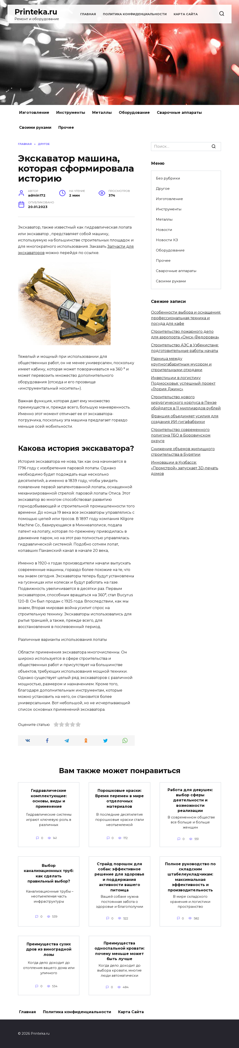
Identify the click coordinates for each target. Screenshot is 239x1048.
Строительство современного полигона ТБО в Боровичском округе (181, 435)
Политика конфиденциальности (135, 14)
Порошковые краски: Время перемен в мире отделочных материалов (119, 798)
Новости (164, 229)
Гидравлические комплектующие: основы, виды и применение (49, 798)
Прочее (66, 127)
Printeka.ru (35, 11)
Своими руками (35, 127)
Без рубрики (168, 178)
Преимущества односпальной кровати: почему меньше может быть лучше (119, 951)
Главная (88, 14)
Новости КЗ (167, 240)
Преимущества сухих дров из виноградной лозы (48, 949)
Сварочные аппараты (179, 112)
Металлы (102, 112)
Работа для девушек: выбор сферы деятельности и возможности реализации (190, 800)
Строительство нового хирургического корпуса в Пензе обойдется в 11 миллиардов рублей (186, 402)
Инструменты (70, 112)
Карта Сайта (186, 14)
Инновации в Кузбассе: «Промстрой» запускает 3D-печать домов (184, 468)
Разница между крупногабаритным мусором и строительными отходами (181, 364)
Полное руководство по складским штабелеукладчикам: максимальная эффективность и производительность (190, 876)
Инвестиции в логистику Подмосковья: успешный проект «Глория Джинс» (183, 383)
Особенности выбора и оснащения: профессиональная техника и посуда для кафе (186, 318)
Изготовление (34, 112)
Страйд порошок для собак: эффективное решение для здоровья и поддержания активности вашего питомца (119, 876)
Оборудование (134, 112)
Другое (163, 188)
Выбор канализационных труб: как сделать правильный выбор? (49, 873)
